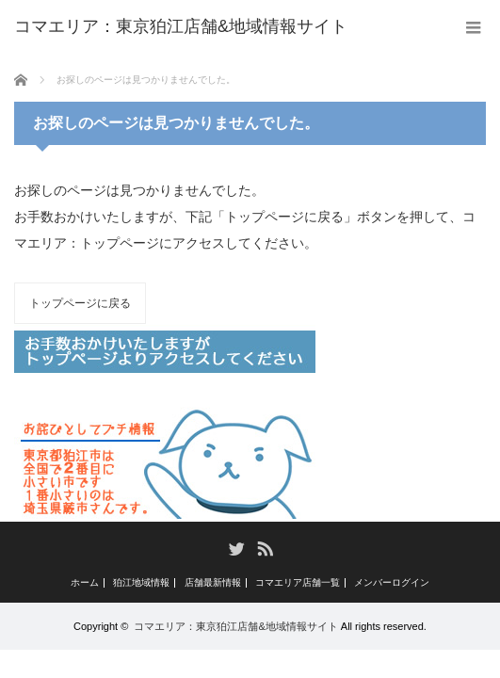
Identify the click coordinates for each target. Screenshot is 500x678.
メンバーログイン (391, 583)
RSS (264, 547)
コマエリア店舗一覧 (297, 583)
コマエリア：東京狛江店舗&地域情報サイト (235, 626)
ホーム (85, 583)
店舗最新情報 (213, 583)
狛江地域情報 (141, 583)
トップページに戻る (80, 303)
